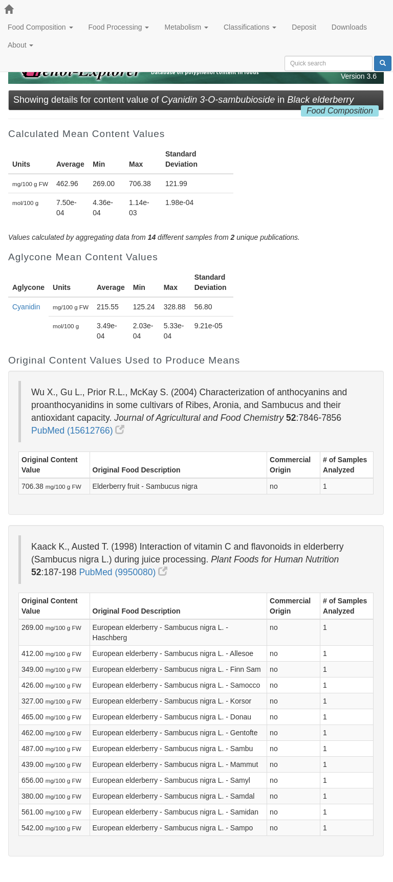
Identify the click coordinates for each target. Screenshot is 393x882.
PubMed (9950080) (123, 572)
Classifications (250, 27)
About (20, 45)
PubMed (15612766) (77, 430)
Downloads (349, 27)
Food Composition (40, 27)
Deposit (304, 27)
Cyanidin (26, 307)
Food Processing (119, 27)
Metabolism (186, 27)
